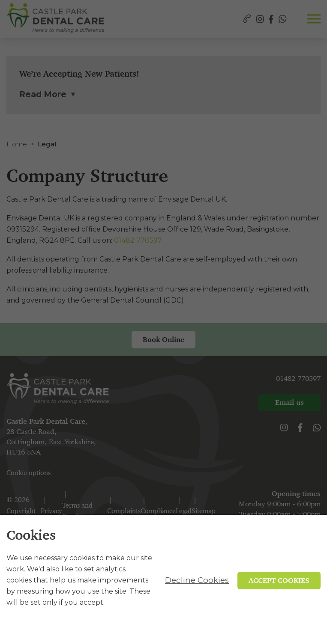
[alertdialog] (163, 568)
